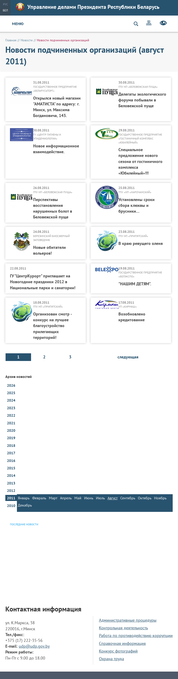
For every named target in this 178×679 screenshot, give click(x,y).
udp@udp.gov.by (34, 646)
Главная (10, 40)
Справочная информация (122, 643)
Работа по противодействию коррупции (136, 635)
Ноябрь (160, 498)
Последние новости (24, 524)
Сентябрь (127, 498)
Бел (5, 10)
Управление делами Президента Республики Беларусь (87, 7)
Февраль (39, 498)
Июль (100, 498)
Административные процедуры (127, 620)
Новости (27, 40)
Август (113, 498)
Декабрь (25, 505)
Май (77, 498)
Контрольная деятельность (123, 627)
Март (53, 498)
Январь (23, 498)
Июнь (88, 498)
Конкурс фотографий (118, 651)
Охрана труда (111, 658)
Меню (18, 23)
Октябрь (144, 498)
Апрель (66, 498)
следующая (128, 357)
